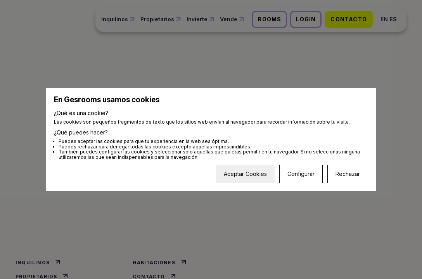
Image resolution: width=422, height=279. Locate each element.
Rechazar (348, 173)
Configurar (301, 173)
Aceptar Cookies (245, 173)
